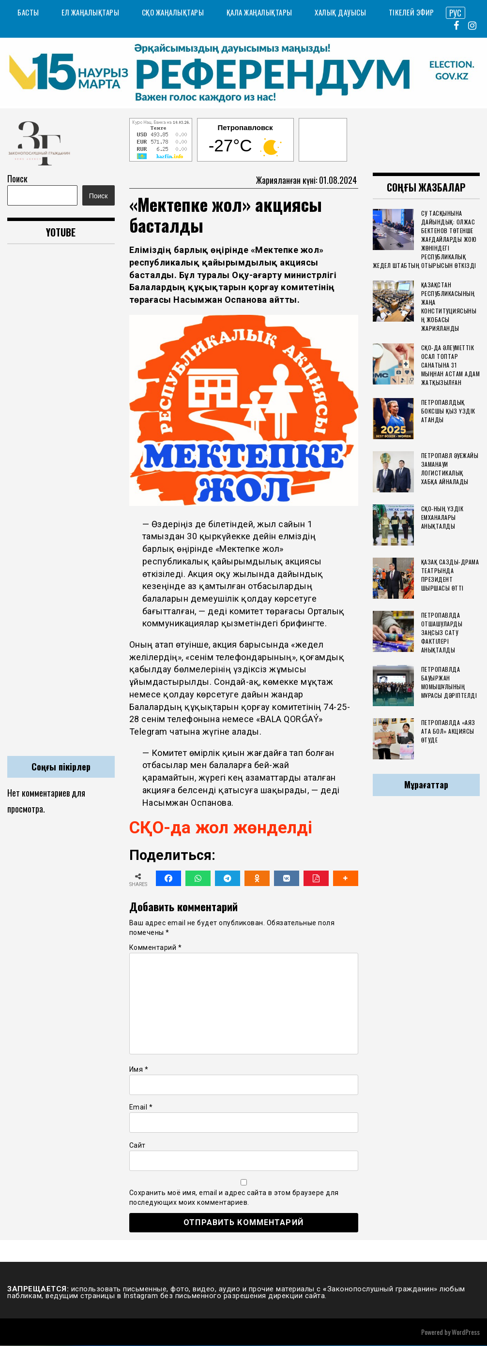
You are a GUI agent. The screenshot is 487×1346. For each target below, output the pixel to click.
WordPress (466, 1332)
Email (141, 1107)
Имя (139, 1070)
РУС (455, 12)
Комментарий (155, 948)
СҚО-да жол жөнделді (223, 828)
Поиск (17, 179)
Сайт (137, 1145)
